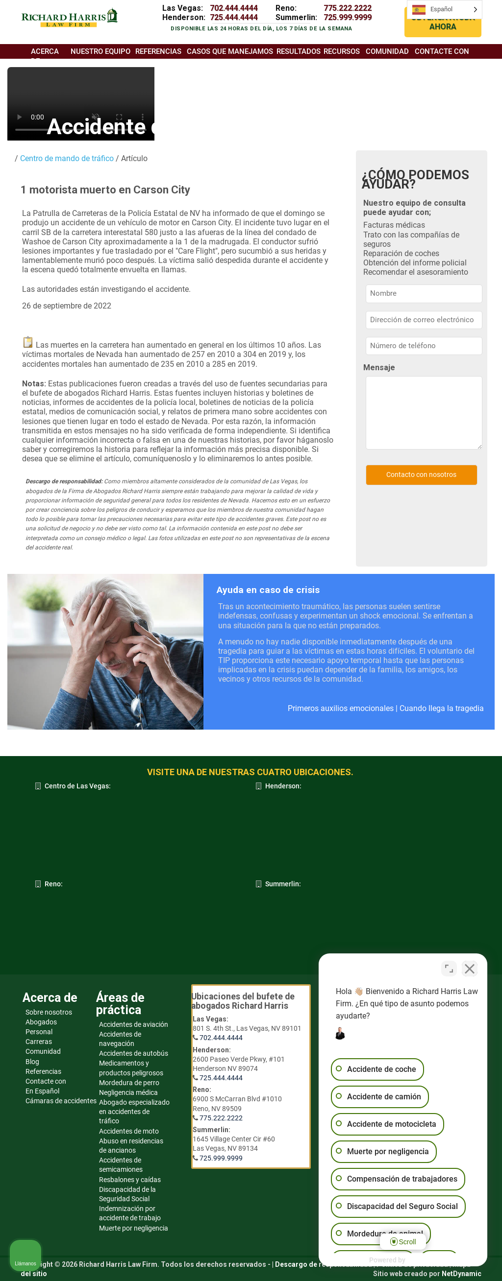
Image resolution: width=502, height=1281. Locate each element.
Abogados (41, 1022)
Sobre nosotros (48, 1012)
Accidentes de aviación (133, 1024)
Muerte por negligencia (133, 1228)
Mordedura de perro (129, 1083)
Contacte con (45, 1081)
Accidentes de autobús (133, 1053)
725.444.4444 (234, 17)
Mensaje (379, 367)
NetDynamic (461, 1274)
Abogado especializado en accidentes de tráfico (134, 1111)
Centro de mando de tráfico (66, 158)
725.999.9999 (348, 17)
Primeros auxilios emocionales (341, 708)
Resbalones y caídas (130, 1180)
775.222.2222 (348, 8)
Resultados (298, 51)
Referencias (43, 1071)
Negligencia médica (128, 1092)
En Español (42, 1091)
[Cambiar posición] (449, 968)
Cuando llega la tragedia (442, 708)
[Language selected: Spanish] (444, 9)
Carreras (38, 1041)
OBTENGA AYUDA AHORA (443, 22)
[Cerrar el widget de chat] (469, 968)
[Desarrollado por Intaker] (418, 1260)
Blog (32, 1062)
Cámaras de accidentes (61, 1101)
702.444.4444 (234, 8)
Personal (38, 1032)
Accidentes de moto (129, 1131)
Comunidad (43, 1051)
